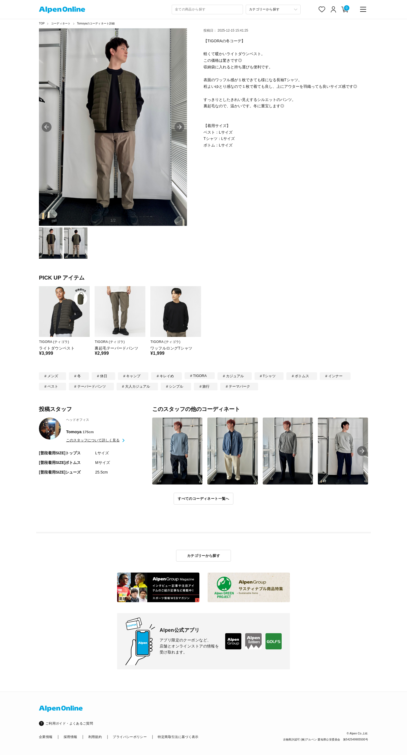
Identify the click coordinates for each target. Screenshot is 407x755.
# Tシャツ (268, 376)
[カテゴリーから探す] (273, 9)
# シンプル (174, 386)
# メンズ (51, 376)
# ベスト (51, 386)
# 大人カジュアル (136, 386)
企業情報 (45, 737)
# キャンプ (132, 376)
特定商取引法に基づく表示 (178, 737)
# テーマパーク (238, 386)
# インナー (334, 376)
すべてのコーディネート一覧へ (203, 499)
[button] (179, 127)
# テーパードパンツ (90, 386)
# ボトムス (300, 376)
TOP (42, 23)
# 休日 (102, 376)
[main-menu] (363, 9)
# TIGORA (198, 376)
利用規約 (95, 737)
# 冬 (77, 376)
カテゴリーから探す (203, 556)
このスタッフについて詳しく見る (93, 440)
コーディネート (60, 23)
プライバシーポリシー (130, 737)
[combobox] (207, 9)
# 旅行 (204, 386)
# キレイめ (165, 376)
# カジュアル (233, 376)
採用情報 (70, 737)
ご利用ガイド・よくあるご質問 (69, 723)
